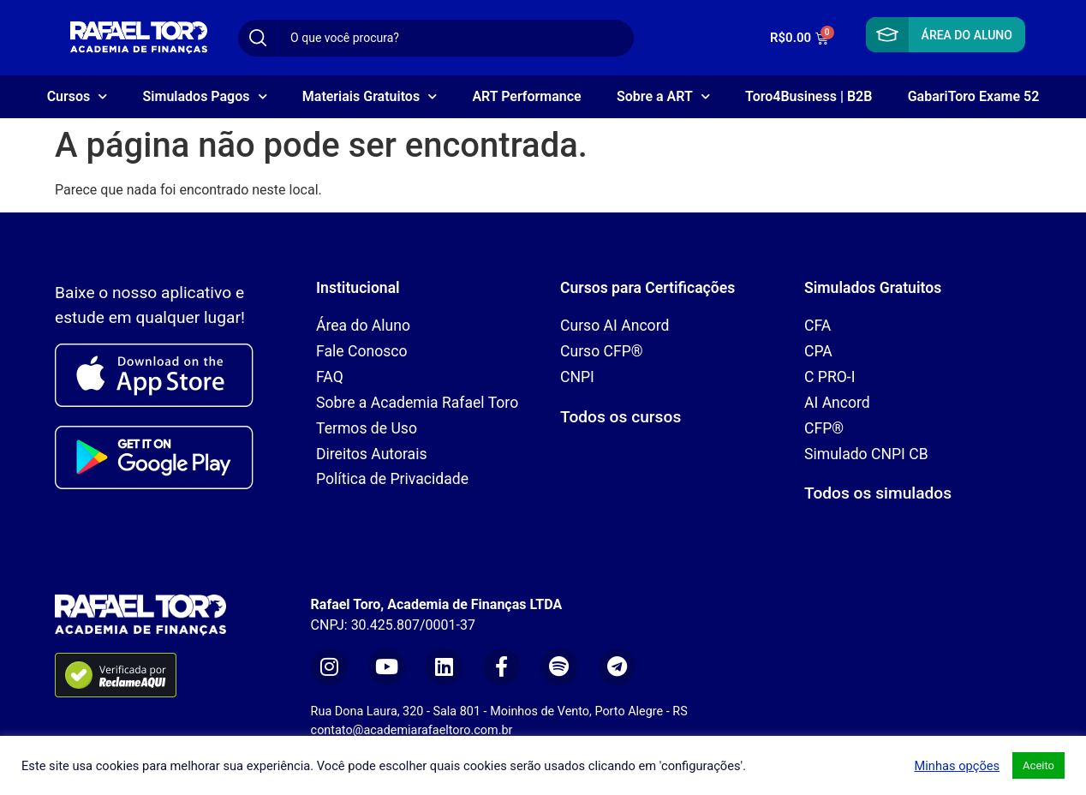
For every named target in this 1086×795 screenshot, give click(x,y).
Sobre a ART (663, 96)
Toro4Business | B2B (808, 96)
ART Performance (526, 96)
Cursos (77, 96)
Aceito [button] (1038, 765)
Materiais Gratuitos (369, 96)
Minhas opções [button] (956, 766)
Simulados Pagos (205, 96)
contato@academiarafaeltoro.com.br (412, 730)
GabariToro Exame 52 (974, 96)
